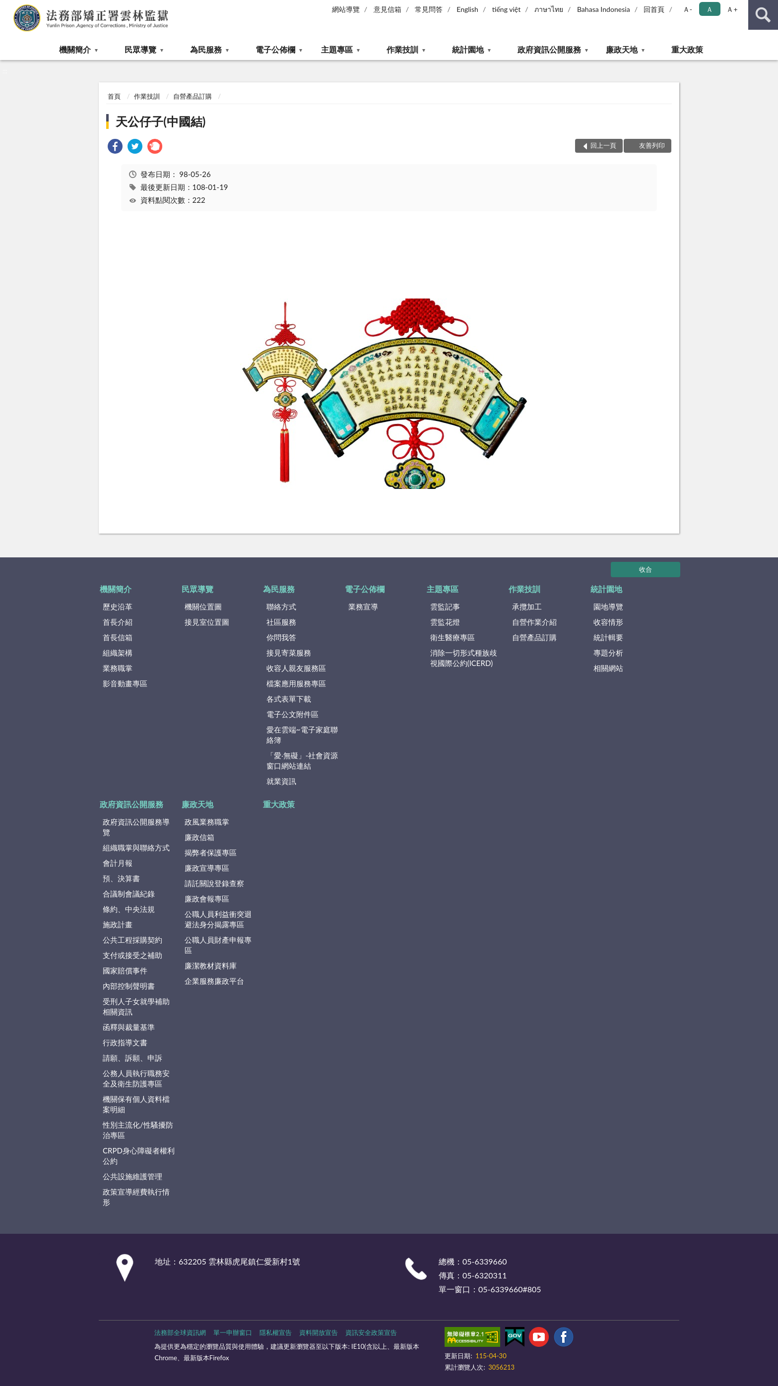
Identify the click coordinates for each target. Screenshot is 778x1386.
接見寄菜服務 (288, 652)
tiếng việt (506, 9)
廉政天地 (622, 49)
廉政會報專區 (207, 898)
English (467, 9)
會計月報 (117, 862)
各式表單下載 (288, 698)
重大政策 (687, 49)
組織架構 (117, 652)
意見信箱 (387, 9)
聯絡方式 (281, 606)
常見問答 (429, 9)
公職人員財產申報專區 (218, 945)
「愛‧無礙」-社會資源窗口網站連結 (302, 760)
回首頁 (654, 9)
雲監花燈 (445, 621)
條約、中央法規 (129, 908)
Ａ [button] (709, 9)
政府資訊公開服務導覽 (136, 827)
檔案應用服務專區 (296, 683)
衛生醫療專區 (452, 637)
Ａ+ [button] (731, 9)
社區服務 (281, 621)
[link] (115, 147)
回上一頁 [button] (603, 145)
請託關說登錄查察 (214, 883)
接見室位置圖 (207, 621)
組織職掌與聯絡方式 (136, 847)
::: (7, 7)
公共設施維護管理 (132, 1176)
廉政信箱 (199, 837)
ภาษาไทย (548, 9)
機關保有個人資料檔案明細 (136, 1104)
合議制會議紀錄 (129, 893)
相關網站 (608, 667)
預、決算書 (121, 878)
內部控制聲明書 (129, 985)
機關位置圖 (203, 606)
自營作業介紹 (534, 621)
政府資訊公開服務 (549, 49)
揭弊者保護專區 (211, 852)
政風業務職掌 (207, 821)
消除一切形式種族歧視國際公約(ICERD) (463, 657)
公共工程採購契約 (132, 939)
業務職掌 (117, 667)
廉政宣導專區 (207, 867)
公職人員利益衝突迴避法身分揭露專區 (218, 919)
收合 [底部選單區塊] (645, 569)
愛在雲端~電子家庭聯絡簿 (302, 734)
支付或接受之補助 (132, 955)
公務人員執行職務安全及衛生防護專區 (136, 1078)
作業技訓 (402, 49)
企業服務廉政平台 (214, 980)
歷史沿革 (117, 606)
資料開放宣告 (318, 1332)
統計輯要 (608, 637)
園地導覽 (608, 606)
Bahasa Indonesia (603, 9)
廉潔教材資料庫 (211, 965)
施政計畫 (117, 924)
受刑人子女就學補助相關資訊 (136, 1006)
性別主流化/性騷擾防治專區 (138, 1130)
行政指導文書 (125, 1042)
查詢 (763, 15)
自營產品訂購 (192, 96)
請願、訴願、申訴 (132, 1057)
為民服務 (206, 49)
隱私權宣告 (275, 1332)
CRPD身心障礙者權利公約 (139, 1155)
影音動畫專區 (125, 683)
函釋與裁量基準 (129, 1027)
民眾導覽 (140, 49)
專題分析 (608, 652)
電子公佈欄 (275, 49)
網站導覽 (346, 9)
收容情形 (608, 621)
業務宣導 (363, 606)
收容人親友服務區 (296, 667)
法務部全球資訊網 (180, 1332)
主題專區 (337, 49)
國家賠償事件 (125, 970)
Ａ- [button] (687, 9)
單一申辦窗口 (232, 1332)
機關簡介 (75, 49)
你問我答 (281, 637)
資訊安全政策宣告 (371, 1332)
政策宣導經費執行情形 (136, 1196)
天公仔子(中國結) (160, 121)
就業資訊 (281, 781)
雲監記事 (445, 606)
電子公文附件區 (292, 714)
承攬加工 (527, 606)
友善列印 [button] (652, 145)
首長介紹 (117, 621)
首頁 (114, 96)
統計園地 (468, 49)
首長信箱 (117, 637)
